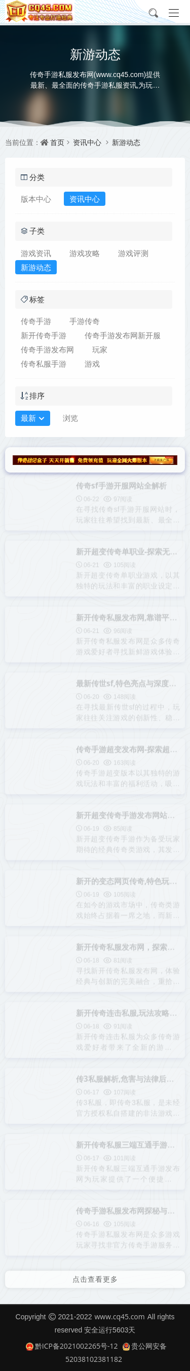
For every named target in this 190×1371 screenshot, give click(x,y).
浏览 (70, 418)
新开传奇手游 (43, 335)
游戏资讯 (36, 253)
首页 (57, 142)
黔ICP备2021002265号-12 (72, 1346)
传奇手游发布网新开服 (123, 335)
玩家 (99, 349)
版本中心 (36, 199)
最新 (33, 418)
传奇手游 (36, 321)
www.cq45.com (119, 1316)
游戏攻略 (84, 253)
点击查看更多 (95, 1276)
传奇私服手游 (43, 363)
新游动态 (126, 142)
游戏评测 (133, 253)
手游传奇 (84, 321)
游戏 (92, 363)
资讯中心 (87, 142)
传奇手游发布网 (47, 349)
